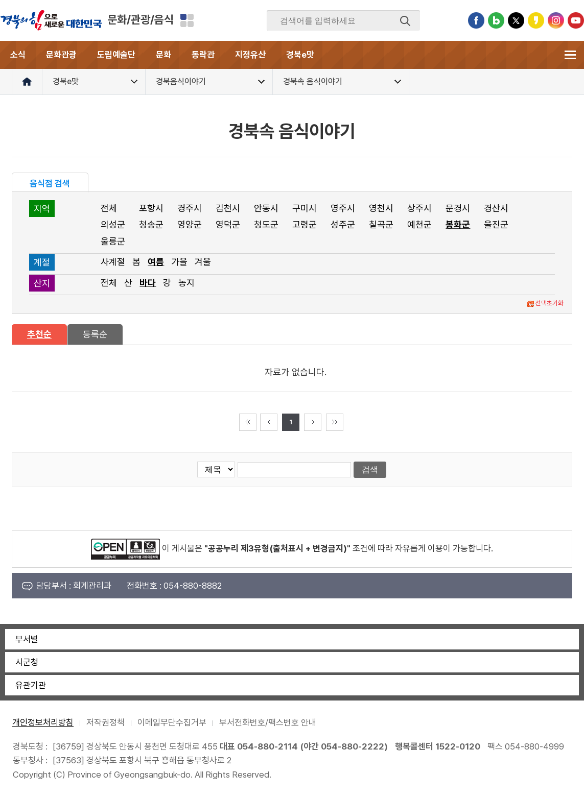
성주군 (343, 224)
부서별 (26, 639)
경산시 (496, 208)
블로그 (496, 20)
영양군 (189, 224)
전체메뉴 (570, 55)
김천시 (228, 208)
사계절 (113, 261)
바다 (147, 282)
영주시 (343, 208)
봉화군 (458, 224)
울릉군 (113, 241)
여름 (156, 261)
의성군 (113, 224)
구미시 (304, 208)
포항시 (151, 208)
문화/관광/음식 (140, 19)
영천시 (381, 208)
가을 (179, 261)
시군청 (26, 662)
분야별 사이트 (187, 20)
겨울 (203, 261)
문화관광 (61, 55)
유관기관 (30, 685)
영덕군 (228, 224)
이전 (268, 422)
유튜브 (576, 20)
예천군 (419, 224)
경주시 (189, 208)
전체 (109, 208)
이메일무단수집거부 (171, 722)
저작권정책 (105, 722)
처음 (247, 422)
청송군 (151, 224)
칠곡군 (381, 224)
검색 (405, 21)
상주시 (419, 208)
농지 (186, 282)
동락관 (203, 55)
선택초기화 (549, 303)
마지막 (334, 422)
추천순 (39, 334)
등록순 (95, 334)
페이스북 (476, 20)
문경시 (458, 208)
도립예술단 (116, 55)
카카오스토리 (536, 20)
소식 (18, 55)
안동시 (266, 208)
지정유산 (250, 55)
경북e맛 (300, 55)
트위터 (516, 20)
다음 (312, 422)
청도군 (266, 224)
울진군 (496, 224)
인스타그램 (556, 20)
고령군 (304, 224)
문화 (163, 55)
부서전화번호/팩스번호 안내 (267, 722)
